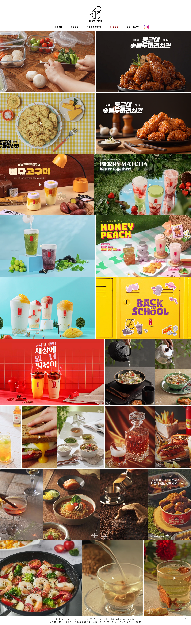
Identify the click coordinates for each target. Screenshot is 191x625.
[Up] (184, 618)
